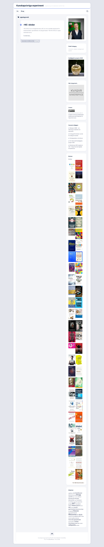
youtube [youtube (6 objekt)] (77, 525)
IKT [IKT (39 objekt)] (73, 504)
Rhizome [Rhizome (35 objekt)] (72, 515)
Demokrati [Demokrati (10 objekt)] (71, 499)
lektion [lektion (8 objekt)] (70, 506)
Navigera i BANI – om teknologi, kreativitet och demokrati (74, 130)
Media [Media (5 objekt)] (81, 506)
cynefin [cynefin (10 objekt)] (70, 497)
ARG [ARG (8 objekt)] (74, 493)
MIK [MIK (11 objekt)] (69, 507)
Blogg (22, 11)
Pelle (33, 41)
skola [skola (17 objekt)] (80, 515)
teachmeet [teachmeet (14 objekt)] (77, 520)
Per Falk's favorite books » (78, 483)
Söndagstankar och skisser (76, 138)
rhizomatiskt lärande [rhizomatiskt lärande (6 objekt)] (72, 513)
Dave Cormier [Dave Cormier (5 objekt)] (75, 497)
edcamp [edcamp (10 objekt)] (76, 499)
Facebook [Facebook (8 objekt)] (79, 500)
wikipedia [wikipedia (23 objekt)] (72, 525)
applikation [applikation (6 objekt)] (70, 493)
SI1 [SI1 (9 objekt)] (77, 515)
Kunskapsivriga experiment (30, 5)
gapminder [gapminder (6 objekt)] (80, 502)
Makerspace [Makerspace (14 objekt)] (76, 506)
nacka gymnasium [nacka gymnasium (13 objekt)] (73, 508)
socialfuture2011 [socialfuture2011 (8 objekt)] (77, 516)
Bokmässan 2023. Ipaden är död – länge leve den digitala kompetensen (75, 147)
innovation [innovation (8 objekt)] (78, 504)
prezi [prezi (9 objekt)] (71, 511)
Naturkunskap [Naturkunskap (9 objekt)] (79, 509)
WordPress (51, 539)
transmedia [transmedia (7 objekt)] (71, 521)
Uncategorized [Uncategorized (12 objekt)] (72, 523)
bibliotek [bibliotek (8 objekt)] (70, 495)
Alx (59, 539)
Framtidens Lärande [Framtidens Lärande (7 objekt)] (73, 502)
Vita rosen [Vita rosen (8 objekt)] (80, 523)
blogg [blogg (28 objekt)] (78, 495)
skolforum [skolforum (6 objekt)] (70, 516)
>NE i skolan (29, 25)
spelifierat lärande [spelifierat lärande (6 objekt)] (75, 518)
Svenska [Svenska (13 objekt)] (71, 520)
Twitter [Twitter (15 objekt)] (76, 522)
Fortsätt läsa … (27, 36)
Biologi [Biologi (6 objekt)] (74, 495)
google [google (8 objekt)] (70, 504)
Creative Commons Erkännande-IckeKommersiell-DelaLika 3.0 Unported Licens (76, 116)
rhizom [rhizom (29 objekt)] (76, 511)
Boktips (70, 159)
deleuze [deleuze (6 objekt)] (79, 497)
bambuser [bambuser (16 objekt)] (78, 493)
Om (17, 11)
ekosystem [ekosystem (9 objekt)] (71, 500)
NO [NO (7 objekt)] (69, 511)
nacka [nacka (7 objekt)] (72, 507)
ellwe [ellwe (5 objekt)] (75, 500)
